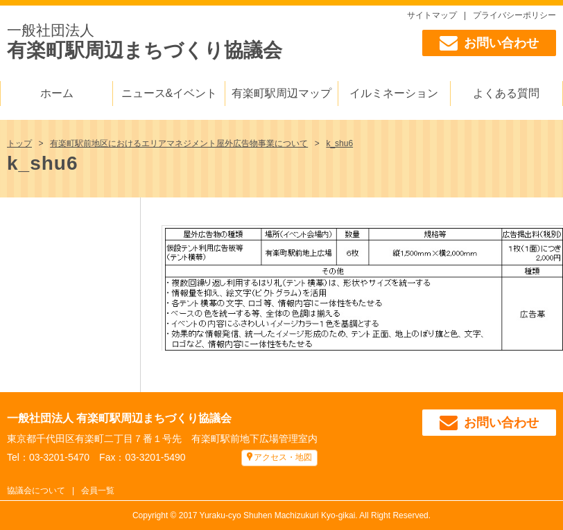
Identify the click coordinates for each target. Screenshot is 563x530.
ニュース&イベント (169, 93)
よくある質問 (506, 93)
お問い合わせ (489, 43)
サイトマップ (432, 15)
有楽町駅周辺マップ (281, 93)
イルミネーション (393, 93)
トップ (19, 143)
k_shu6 (339, 143)
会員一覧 (97, 490)
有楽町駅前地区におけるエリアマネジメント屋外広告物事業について (179, 143)
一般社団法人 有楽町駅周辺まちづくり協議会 (119, 418)
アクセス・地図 (283, 457)
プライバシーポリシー (514, 15)
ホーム (56, 93)
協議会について (36, 490)
